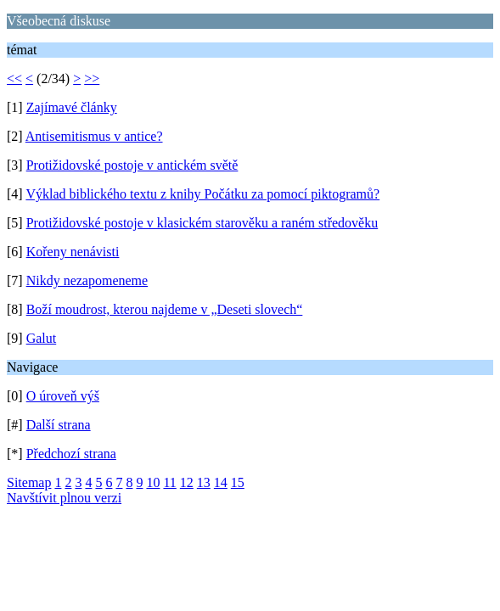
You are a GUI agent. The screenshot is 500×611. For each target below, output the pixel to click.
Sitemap (29, 482)
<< (14, 78)
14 (221, 482)
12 (187, 482)
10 (153, 482)
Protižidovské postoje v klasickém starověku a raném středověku (202, 223)
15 (237, 482)
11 (169, 482)
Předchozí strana (71, 453)
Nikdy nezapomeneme (87, 280)
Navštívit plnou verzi (64, 497)
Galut (41, 338)
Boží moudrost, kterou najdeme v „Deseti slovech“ (164, 309)
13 (204, 482)
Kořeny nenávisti (73, 251)
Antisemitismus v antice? (94, 136)
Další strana (58, 425)
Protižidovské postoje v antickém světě (132, 165)
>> (91, 78)
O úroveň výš (62, 396)
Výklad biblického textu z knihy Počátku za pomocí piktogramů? (202, 194)
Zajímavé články (71, 107)
